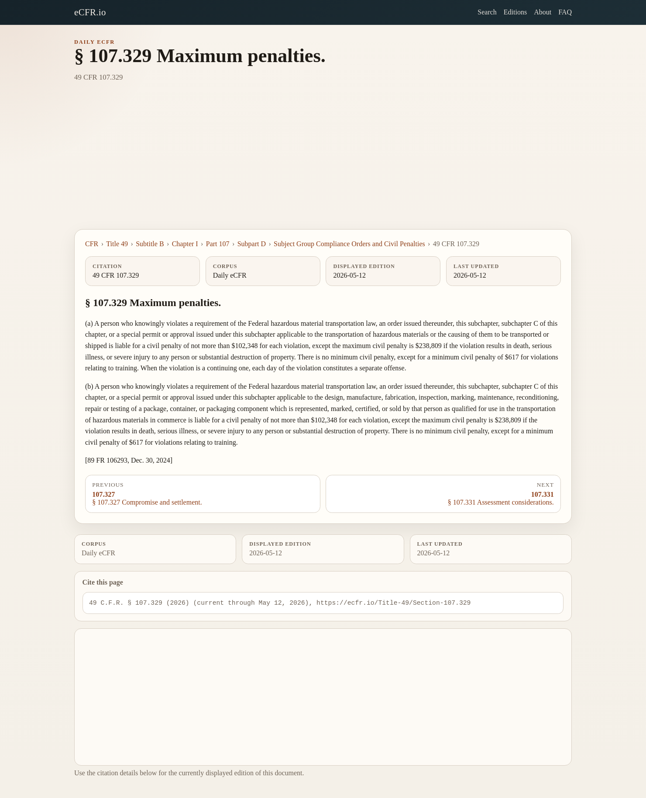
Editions (515, 12)
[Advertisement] (323, 163)
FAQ (565, 12)
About (542, 12)
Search (487, 12)
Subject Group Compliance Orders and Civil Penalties (349, 243)
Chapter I (185, 243)
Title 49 (117, 243)
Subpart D (251, 243)
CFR (91, 243)
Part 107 (218, 243)
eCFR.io (90, 12)
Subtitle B (150, 243)
